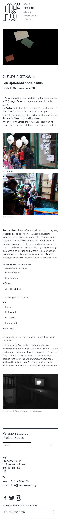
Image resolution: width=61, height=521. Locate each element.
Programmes (30, 15)
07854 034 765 (20, 481)
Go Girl (9, 108)
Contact (28, 19)
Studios (28, 12)
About (27, 4)
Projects (29, 8)
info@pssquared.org (23, 485)
